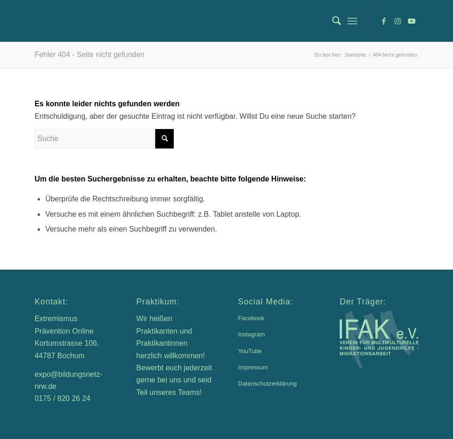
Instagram (251, 334)
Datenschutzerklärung (267, 383)
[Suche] (332, 21)
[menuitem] (332, 21)
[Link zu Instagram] (398, 21)
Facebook (251, 318)
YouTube (250, 351)
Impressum (253, 367)
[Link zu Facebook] (384, 21)
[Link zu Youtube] (412, 21)
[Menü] (352, 20)
